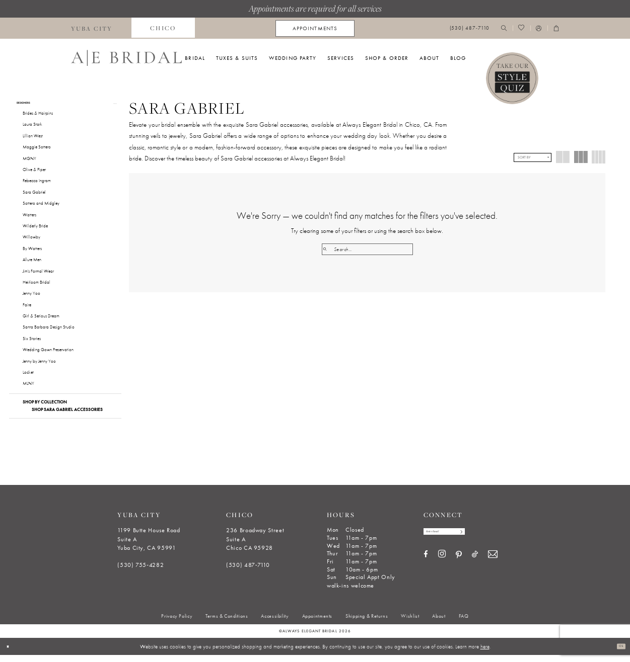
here (484, 653)
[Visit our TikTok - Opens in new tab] (475, 566)
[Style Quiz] (512, 78)
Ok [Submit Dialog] (618, 653)
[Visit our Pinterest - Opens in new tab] (459, 567)
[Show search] (504, 28)
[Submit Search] (327, 249)
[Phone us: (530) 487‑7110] (469, 28)
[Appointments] (315, 28)
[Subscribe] (491, 541)
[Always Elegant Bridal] (126, 58)
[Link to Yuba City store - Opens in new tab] (91, 28)
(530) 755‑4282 (140, 572)
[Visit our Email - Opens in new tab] (493, 566)
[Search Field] (367, 249)
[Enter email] (461, 541)
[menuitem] (91, 28)
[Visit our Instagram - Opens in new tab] (442, 566)
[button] (538, 28)
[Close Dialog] (11, 653)
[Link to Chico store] (163, 28)
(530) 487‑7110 (248, 572)
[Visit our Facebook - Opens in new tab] (426, 566)
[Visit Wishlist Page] (521, 28)
